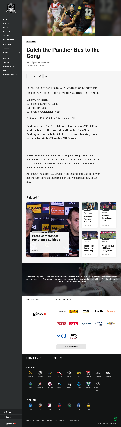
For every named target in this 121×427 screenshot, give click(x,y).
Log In (7, 417)
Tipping (7, 48)
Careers (49, 421)
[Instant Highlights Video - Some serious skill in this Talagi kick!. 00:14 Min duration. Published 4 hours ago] (108, 244)
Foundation (9, 40)
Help (55, 421)
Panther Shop (8, 66)
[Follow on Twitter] (55, 358)
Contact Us (62, 421)
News (5, 19)
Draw (5, 27)
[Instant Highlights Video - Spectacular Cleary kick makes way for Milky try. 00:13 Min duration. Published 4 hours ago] (90, 244)
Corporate (7, 70)
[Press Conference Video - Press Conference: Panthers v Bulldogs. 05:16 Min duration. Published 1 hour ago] (52, 229)
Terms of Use (30, 421)
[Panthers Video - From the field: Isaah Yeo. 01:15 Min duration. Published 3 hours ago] (108, 215)
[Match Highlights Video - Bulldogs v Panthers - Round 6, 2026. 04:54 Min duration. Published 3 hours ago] (90, 215)
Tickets (6, 62)
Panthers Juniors (10, 74)
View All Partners (71, 347)
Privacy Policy (40, 421)
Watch (6, 23)
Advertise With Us (73, 421)
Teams (6, 36)
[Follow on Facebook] (50, 358)
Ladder (6, 32)
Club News (31, 42)
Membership (8, 58)
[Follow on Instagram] (61, 358)
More (11, 52)
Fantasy (7, 44)
